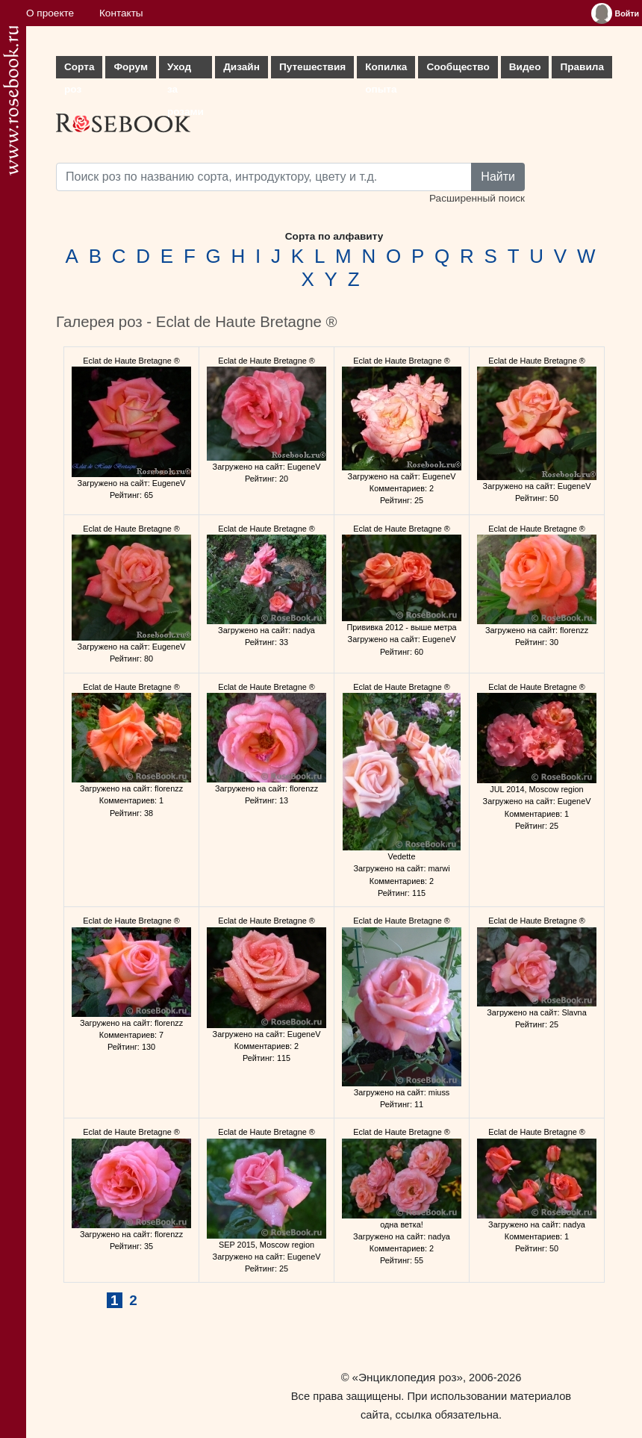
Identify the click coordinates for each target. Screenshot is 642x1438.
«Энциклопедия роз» (407, 1377)
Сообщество (457, 66)
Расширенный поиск (477, 198)
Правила (582, 66)
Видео (525, 66)
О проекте (50, 13)
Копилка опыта (386, 69)
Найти (498, 176)
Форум (130, 66)
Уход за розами (185, 69)
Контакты (121, 13)
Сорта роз (79, 69)
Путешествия (312, 66)
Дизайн (241, 66)
